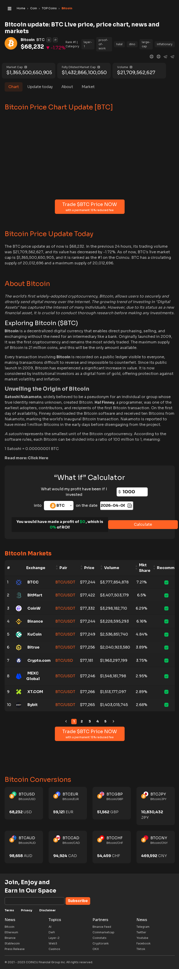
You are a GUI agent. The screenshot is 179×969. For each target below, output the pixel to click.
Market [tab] (88, 86)
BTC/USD (64, 660)
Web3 (53, 943)
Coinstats (99, 938)
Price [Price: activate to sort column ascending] (89, 567)
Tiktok (140, 949)
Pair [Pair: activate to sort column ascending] (63, 567)
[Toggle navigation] (9, 8)
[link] (66, 721)
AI (50, 926)
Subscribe (78, 900)
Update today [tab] (40, 86)
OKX (96, 949)
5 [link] (105, 721)
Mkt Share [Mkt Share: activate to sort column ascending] (144, 568)
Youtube (142, 938)
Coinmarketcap (103, 932)
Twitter (141, 932)
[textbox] (58, 505)
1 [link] (74, 721)
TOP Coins (49, 8)
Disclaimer (47, 910)
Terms (9, 910)
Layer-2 (54, 938)
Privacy (26, 910)
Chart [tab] (13, 86)
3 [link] (90, 721)
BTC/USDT (65, 582)
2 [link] (82, 721)
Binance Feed (102, 926)
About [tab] (67, 86)
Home (21, 8)
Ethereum (11, 932)
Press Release (15, 949)
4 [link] (97, 721)
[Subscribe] (34, 901)
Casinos (54, 949)
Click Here (38, 458)
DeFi (52, 932)
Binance (10, 938)
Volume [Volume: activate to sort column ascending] (111, 567)
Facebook (143, 943)
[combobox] (58, 505)
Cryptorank (101, 943)
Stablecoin (12, 943)
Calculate (143, 524)
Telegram (142, 926)
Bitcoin (9, 926)
